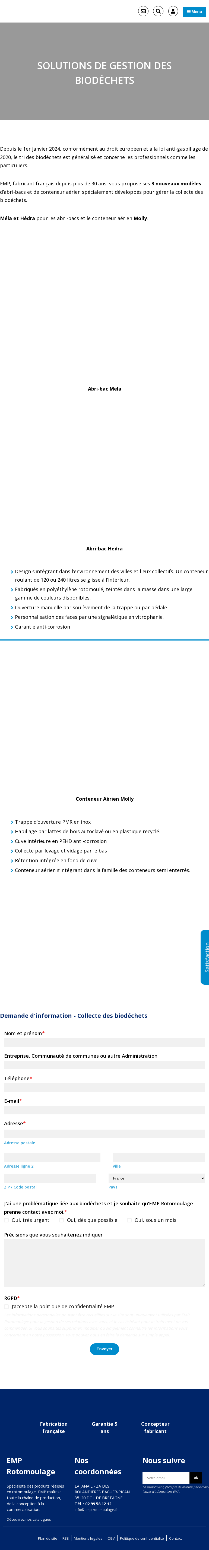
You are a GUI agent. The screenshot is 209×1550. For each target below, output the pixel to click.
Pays (113, 1188)
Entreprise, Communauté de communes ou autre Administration (80, 1056)
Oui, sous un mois (157, 1222)
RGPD (12, 1300)
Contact (180, 1538)
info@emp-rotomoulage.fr (98, 1509)
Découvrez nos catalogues (30, 1519)
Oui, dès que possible (93, 1222)
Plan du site (43, 1538)
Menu (190, 11)
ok (192, 1478)
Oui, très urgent (31, 1222)
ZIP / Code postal (20, 1188)
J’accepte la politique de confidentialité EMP (63, 1308)
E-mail (13, 1102)
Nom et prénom (24, 1034)
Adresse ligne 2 (18, 1167)
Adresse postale (19, 1144)
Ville (117, 1167)
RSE (62, 1538)
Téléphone (18, 1079)
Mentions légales (86, 1538)
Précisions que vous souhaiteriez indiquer (53, 1236)
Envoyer (104, 1351)
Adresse (15, 1124)
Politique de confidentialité (143, 1538)
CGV (110, 1538)
